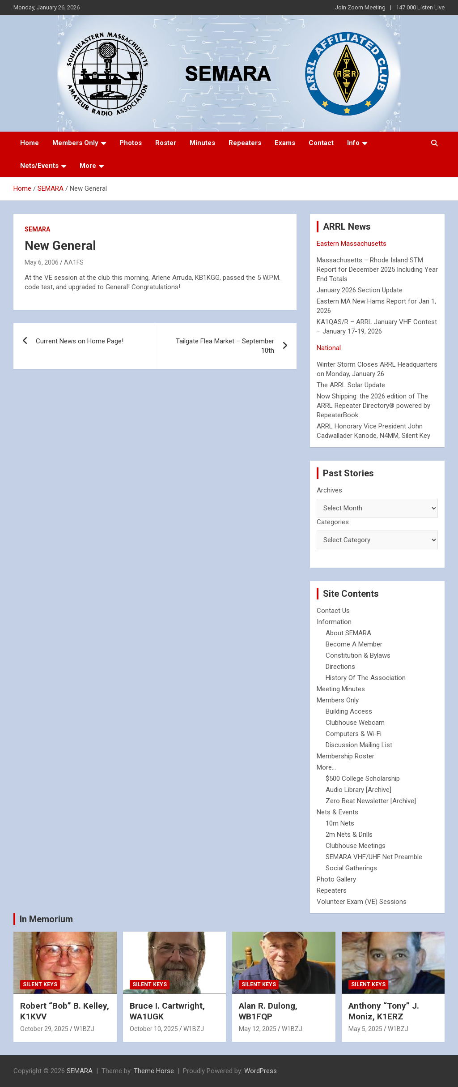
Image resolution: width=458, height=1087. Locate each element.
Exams (285, 143)
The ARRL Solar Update (351, 385)
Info (353, 143)
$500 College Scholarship (363, 779)
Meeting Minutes (341, 689)
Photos (130, 143)
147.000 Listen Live (420, 7)
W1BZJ (84, 1028)
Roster (165, 143)
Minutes (202, 143)
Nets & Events (337, 812)
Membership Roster (345, 756)
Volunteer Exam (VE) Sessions (362, 902)
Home (29, 143)
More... (326, 767)
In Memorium (46, 919)
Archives (329, 490)
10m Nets (340, 823)
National (329, 348)
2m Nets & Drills (349, 834)
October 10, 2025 (154, 1028)
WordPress (260, 1071)
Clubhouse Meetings (356, 846)
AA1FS (74, 262)
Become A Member (354, 644)
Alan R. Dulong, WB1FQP (268, 1011)
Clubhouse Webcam (355, 723)
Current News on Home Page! (79, 341)
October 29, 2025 (44, 1028)
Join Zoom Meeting (360, 7)
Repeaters (245, 143)
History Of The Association (366, 678)
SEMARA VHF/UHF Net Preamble (374, 857)
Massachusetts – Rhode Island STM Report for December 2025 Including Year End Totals (377, 269)
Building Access (349, 711)
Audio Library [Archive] (358, 790)
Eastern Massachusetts (351, 244)
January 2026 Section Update (360, 290)
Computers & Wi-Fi (354, 734)
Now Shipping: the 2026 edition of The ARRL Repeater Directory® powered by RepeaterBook (373, 405)
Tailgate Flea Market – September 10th (225, 346)
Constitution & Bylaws (358, 655)
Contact (321, 143)
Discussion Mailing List (359, 745)
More (88, 166)
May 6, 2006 (42, 262)
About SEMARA (348, 633)
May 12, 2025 (257, 1028)
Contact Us (333, 611)
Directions (340, 667)
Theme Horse (154, 1071)
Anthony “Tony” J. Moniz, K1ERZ (383, 1011)
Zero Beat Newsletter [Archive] (371, 801)
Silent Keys (40, 984)
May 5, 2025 (365, 1028)
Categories (333, 522)
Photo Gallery (336, 879)
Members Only (75, 143)
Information (334, 622)
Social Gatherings (351, 868)
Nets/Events (39, 166)
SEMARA (37, 229)
